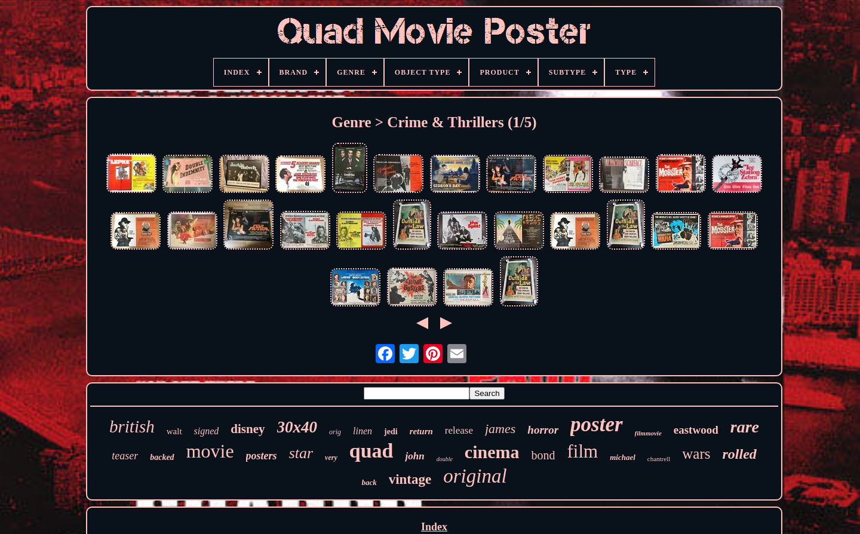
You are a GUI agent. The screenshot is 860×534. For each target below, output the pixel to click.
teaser (125, 456)
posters (261, 456)
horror (542, 429)
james (500, 428)
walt (174, 431)
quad (371, 451)
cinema (492, 452)
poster (596, 424)
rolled (739, 454)
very (331, 457)
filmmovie (648, 433)
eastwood (696, 429)
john (414, 456)
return (421, 431)
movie (210, 451)
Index (434, 527)
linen (362, 431)
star (301, 453)
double (445, 459)
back (368, 482)
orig (335, 432)
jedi (391, 431)
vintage (410, 479)
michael (622, 457)
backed (162, 457)
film (582, 451)
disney (248, 429)
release (459, 430)
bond (543, 455)
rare (744, 427)
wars (696, 454)
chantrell (658, 458)
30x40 (297, 427)
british (132, 426)
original (474, 476)
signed (206, 431)
